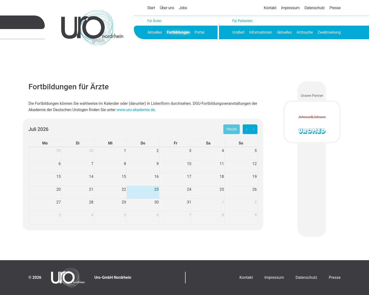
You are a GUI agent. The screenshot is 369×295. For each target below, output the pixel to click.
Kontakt (270, 8)
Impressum (290, 8)
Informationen (260, 32)
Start (151, 8)
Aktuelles (154, 32)
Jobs (183, 8)
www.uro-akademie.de (136, 109)
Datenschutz (314, 8)
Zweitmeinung (329, 32)
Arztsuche (304, 32)
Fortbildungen (178, 32)
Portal (199, 32)
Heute (231, 129)
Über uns (167, 8)
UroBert (238, 32)
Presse (335, 8)
